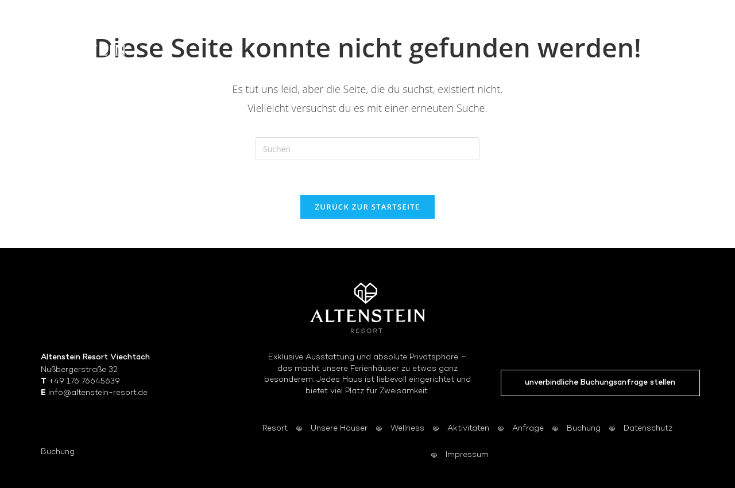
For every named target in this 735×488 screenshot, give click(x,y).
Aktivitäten (468, 428)
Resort (275, 428)
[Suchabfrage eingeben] (367, 148)
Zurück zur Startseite (367, 207)
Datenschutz (648, 428)
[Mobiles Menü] (692, 43)
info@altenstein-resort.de (98, 393)
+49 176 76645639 (84, 381)
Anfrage (528, 428)
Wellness (407, 428)
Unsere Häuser (339, 428)
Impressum (467, 455)
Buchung (58, 452)
